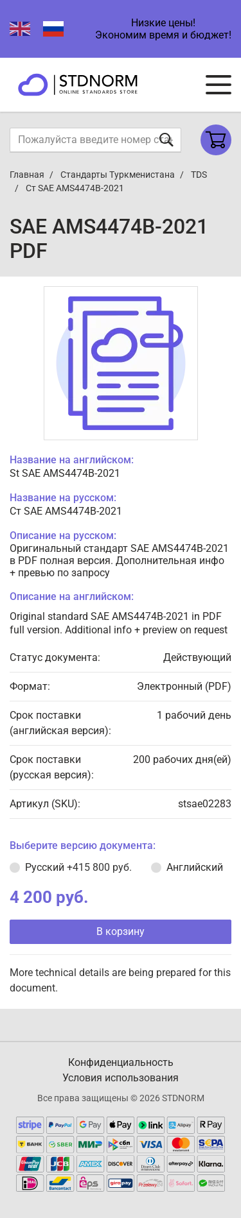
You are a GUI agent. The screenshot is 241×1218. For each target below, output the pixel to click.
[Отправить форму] (166, 139)
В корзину (120, 931)
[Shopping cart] (216, 139)
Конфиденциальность (121, 1062)
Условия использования (120, 1078)
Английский (194, 867)
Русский (78, 867)
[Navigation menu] (218, 84)
